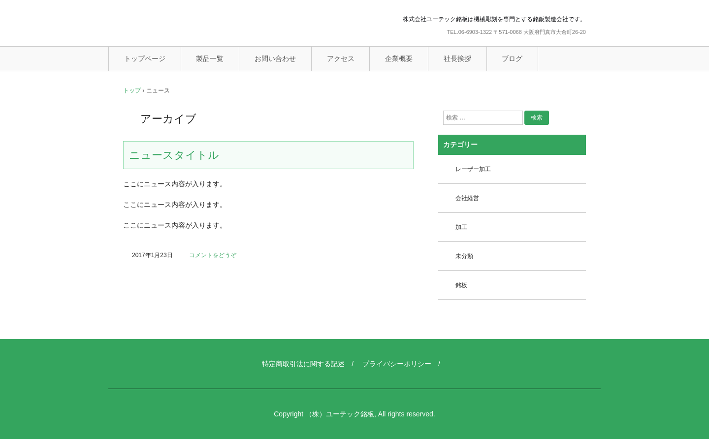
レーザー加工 (473, 169)
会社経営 (467, 198)
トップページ (144, 58)
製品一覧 (210, 58)
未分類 (464, 256)
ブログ (512, 58)
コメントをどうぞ (212, 255)
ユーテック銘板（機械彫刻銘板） (184, 24)
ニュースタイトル (174, 155)
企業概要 (399, 58)
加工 (461, 227)
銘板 (461, 285)
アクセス (340, 58)
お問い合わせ (275, 58)
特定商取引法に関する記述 (303, 364)
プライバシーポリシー (396, 364)
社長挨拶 (457, 58)
